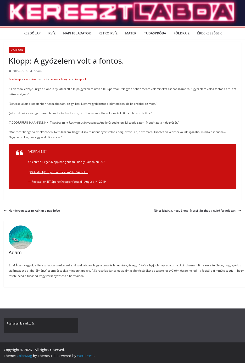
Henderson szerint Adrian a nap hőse (32, 211)
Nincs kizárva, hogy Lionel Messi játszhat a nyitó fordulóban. (197, 211)
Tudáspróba (155, 33)
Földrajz (181, 33)
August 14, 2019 (95, 182)
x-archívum (31, 79)
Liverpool (17, 49)
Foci (44, 79)
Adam (38, 71)
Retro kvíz (108, 33)
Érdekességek (209, 33)
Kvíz (52, 33)
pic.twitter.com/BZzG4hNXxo (69, 172)
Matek (130, 33)
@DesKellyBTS (40, 172)
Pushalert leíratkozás (21, 323)
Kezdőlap (32, 33)
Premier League (60, 79)
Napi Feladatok (77, 33)
